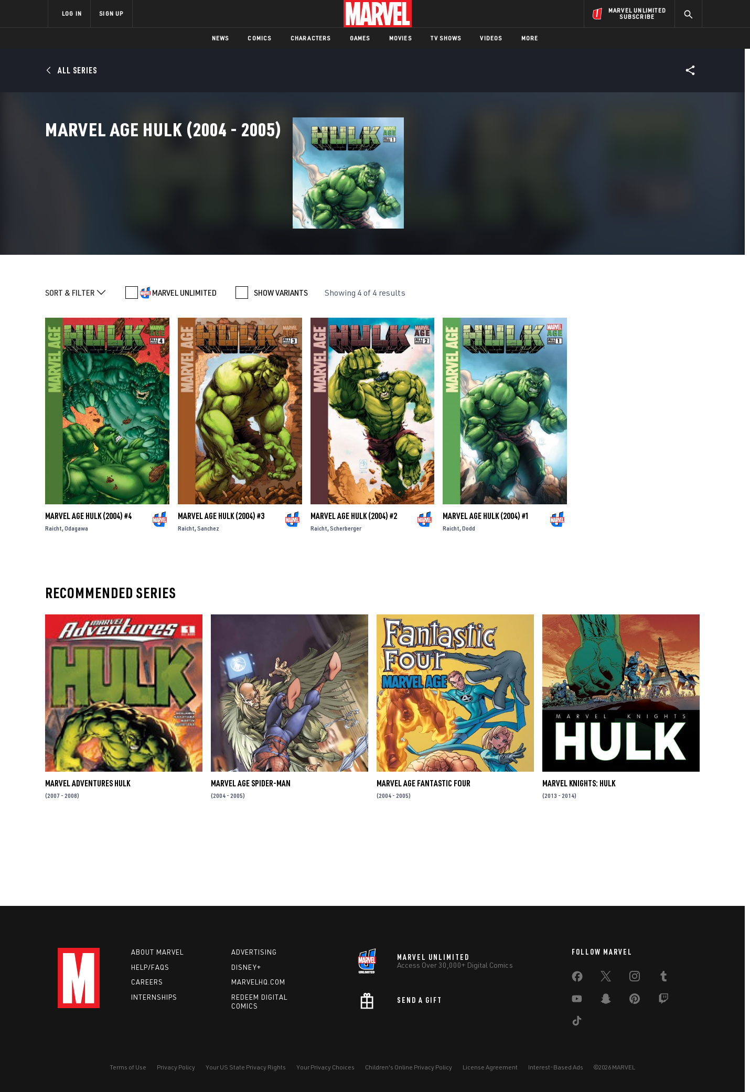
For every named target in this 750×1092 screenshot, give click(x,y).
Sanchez (208, 600)
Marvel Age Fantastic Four (423, 855)
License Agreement (490, 1067)
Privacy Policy (176, 1067)
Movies (400, 38)
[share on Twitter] (606, 978)
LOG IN (72, 13)
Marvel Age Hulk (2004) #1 (486, 587)
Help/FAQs (150, 967)
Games (360, 38)
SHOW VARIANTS (281, 365)
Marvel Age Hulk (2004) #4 (88, 587)
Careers (147, 982)
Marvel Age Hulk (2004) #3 (221, 587)
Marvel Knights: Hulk (578, 855)
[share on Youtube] (577, 1001)
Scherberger (345, 600)
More (530, 38)
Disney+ (246, 967)
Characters (311, 38)
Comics (259, 38)
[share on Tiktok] (577, 1023)
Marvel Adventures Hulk (87, 855)
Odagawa (76, 600)
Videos (491, 38)
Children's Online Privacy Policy (408, 1067)
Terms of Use (128, 1067)
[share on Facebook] (577, 979)
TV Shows (446, 38)
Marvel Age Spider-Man (251, 855)
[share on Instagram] (634, 978)
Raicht (53, 600)
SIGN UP (111, 13)
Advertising (254, 952)
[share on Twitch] (663, 1001)
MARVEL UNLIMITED (184, 365)
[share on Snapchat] (606, 1001)
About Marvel (157, 952)
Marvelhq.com (258, 982)
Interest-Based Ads (555, 1067)
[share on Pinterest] (634, 1001)
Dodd (468, 600)
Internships (154, 997)
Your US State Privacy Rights (246, 1067)
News (220, 38)
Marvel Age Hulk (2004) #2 (353, 587)
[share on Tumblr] (663, 978)
